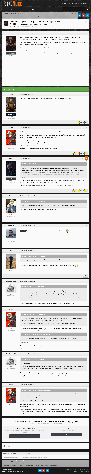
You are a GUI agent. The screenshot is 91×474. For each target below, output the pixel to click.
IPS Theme (4, 469)
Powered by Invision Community (81, 471)
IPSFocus (11, 469)
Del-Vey (11, 158)
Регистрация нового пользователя (24, 436)
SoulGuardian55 (11, 281)
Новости (33, 26)
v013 (11, 250)
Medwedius (11, 225)
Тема (4, 471)
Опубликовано (27, 33)
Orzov (11, 127)
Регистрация (26, 9)
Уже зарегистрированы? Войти (12, 9)
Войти (66, 434)
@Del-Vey (22, 230)
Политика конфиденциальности (15, 471)
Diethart (11, 94)
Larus (11, 196)
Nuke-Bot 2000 (17, 26)
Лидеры (85, 3)
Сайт (64, 3)
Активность (74, 3)
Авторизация (72, 22)
